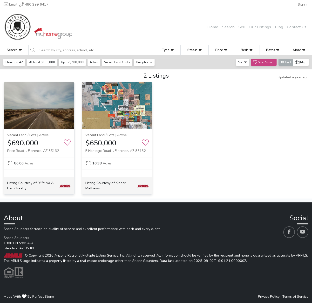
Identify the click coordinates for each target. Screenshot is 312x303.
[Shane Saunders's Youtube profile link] (302, 232)
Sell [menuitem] (241, 27)
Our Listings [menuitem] (260, 27)
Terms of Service (295, 296)
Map (300, 62)
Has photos (145, 62)
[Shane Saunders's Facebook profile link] (289, 232)
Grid (286, 62)
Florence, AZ (14, 62)
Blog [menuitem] (279, 27)
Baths (272, 49)
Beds (247, 49)
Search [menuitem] (228, 27)
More (299, 49)
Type (168, 49)
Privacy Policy (268, 296)
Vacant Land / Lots (118, 62)
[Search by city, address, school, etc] (96, 50)
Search (14, 49)
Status (194, 49)
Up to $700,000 (72, 62)
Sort (242, 62)
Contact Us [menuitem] (296, 27)
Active (94, 62)
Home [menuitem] (212, 27)
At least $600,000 (42, 62)
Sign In (303, 4)
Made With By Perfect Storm (29, 296)
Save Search (263, 62)
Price (221, 49)
